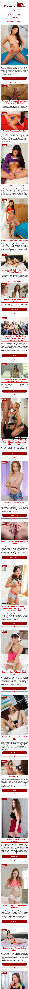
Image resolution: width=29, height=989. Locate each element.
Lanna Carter (14, 515)
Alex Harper (14, 964)
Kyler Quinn (14, 921)
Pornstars (22, 15)
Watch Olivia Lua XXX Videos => (14, 78)
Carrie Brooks (14, 391)
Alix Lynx (14, 453)
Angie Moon (14, 309)
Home (6, 15)
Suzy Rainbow (14, 688)
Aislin (14, 790)
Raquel (14, 623)
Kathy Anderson (14, 557)
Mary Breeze (14, 856)
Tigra (14, 355)
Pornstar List (13, 15)
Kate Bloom (14, 753)
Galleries (14, 17)
